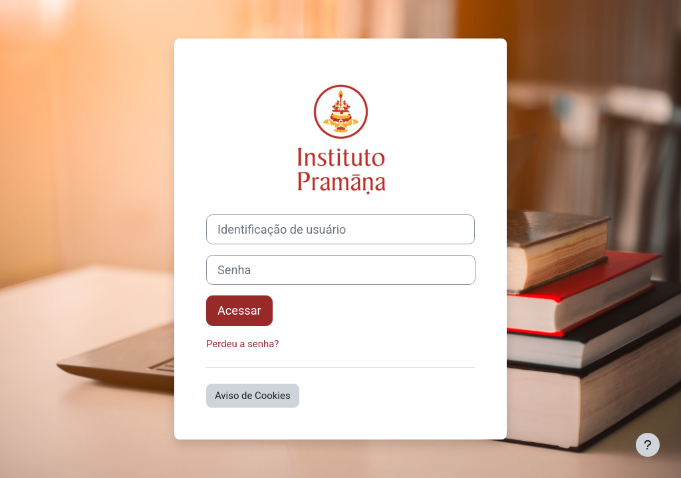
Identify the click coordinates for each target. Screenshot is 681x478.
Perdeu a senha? (242, 344)
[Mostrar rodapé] (648, 445)
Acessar (239, 310)
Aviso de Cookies (253, 396)
